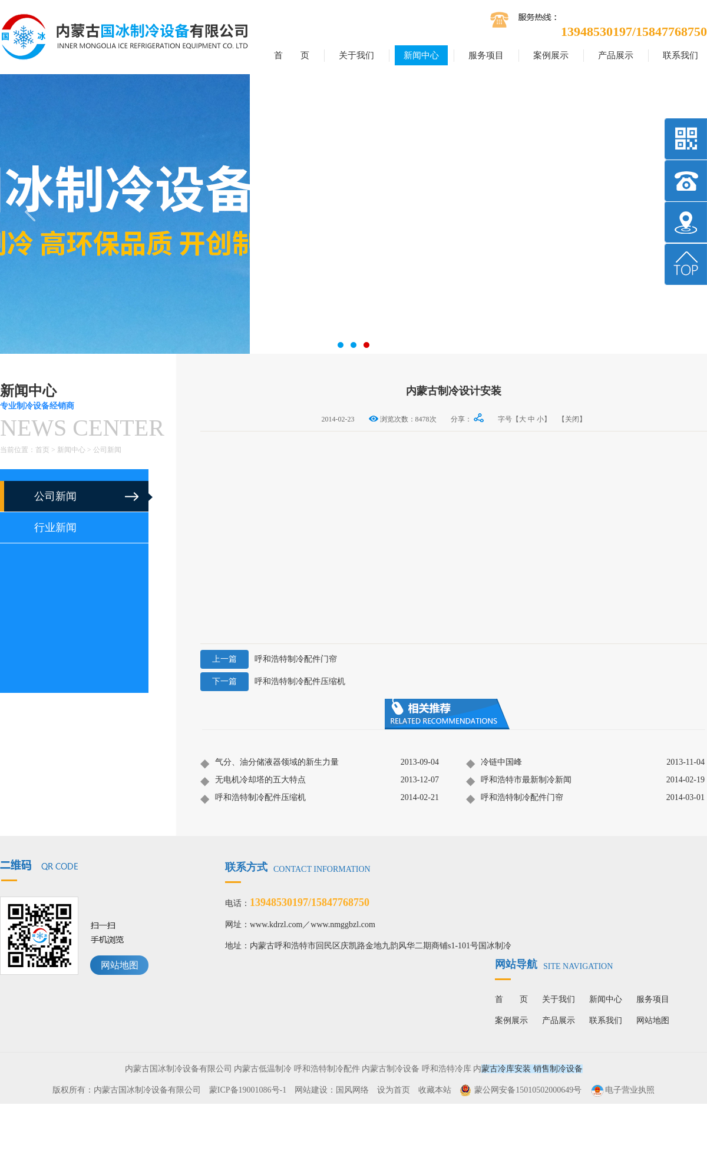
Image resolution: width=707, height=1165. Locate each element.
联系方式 (298, 867)
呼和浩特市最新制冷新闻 (518, 780)
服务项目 (486, 55)
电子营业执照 (622, 1090)
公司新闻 (107, 450)
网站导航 (554, 964)
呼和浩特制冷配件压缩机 (272, 681)
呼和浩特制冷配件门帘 (268, 659)
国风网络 (352, 1090)
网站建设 (311, 1090)
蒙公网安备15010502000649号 (528, 1090)
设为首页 (393, 1090)
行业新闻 (55, 527)
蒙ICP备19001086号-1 (247, 1090)
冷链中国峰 (494, 762)
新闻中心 (421, 55)
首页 (42, 450)
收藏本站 (434, 1090)
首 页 (291, 55)
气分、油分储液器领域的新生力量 (269, 762)
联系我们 (680, 55)
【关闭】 (572, 419)
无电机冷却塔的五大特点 (253, 780)
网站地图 (119, 965)
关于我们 (356, 55)
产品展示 (615, 55)
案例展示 (551, 55)
